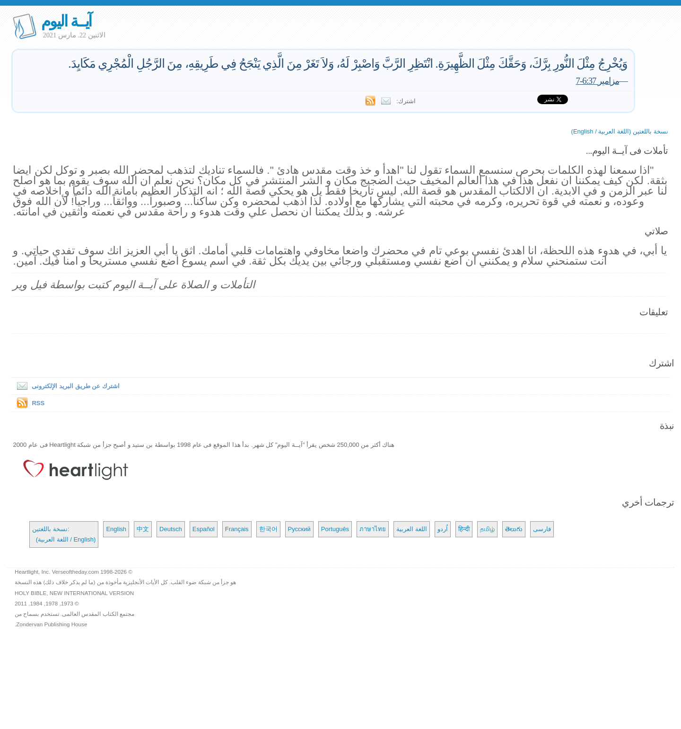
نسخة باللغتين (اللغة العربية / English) (619, 131)
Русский (299, 529)
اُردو (442, 529)
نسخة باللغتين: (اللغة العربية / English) (64, 534)
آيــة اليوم (66, 21)
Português (335, 529)
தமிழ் (487, 529)
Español (203, 529)
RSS (38, 403)
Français (237, 529)
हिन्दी (464, 529)
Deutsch (170, 529)
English (116, 529)
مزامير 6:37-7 (598, 81)
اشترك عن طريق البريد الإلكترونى (66, 386)
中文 (143, 529)
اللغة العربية (411, 529)
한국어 (268, 529)
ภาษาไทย (372, 529)
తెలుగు (514, 529)
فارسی (542, 529)
